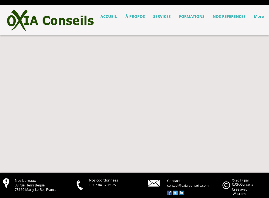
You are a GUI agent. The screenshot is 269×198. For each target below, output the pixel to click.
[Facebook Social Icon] (169, 193)
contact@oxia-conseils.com (188, 185)
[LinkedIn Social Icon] (181, 193)
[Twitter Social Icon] (175, 193)
